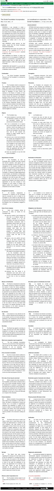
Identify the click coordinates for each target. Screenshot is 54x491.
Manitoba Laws (4, 3)
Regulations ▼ (22, 3)
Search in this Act (6, 14)
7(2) (3, 313)
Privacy (30, 488)
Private (20, 5)
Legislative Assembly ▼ (48, 3)
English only (3, 24)
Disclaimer (18, 488)
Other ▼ (39, 3)
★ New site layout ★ (6, 5)
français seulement (32, 24)
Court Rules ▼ (29, 3)
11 (3, 380)
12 (3, 399)
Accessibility (11, 488)
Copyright (24, 488)
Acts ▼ (16, 3)
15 (3, 478)
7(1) (3, 284)
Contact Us (36, 488)
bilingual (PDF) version (38, 7)
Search (11, 3)
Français (51, 1)
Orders (35, 3)
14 (3, 454)
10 (3, 354)
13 (3, 419)
